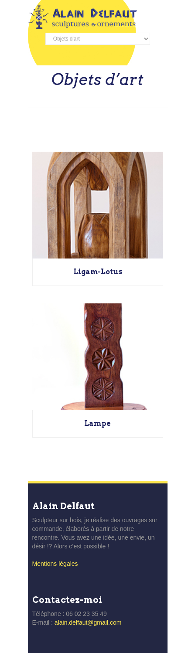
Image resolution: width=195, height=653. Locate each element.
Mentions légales (55, 563)
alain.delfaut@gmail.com (88, 622)
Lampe (97, 423)
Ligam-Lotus (97, 272)
